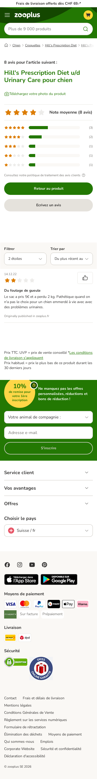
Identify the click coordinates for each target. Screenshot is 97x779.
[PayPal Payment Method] (39, 605)
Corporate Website (19, 748)
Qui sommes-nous (19, 741)
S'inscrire (48, 448)
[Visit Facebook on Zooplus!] (7, 565)
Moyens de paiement (65, 734)
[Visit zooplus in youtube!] (32, 565)
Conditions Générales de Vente (29, 712)
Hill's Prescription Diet (61, 45)
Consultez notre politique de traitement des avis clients (45, 175)
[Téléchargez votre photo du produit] (35, 94)
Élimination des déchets (23, 734)
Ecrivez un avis (48, 205)
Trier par (57, 248)
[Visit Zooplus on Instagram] (20, 565)
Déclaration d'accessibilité (24, 756)
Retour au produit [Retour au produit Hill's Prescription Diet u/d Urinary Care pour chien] (48, 188)
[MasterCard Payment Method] (25, 605)
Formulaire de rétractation (25, 727)
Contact (10, 698)
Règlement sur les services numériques (35, 719)
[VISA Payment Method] (10, 605)
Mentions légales (18, 705)
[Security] (15, 663)
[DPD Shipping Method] (25, 638)
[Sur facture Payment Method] (29, 614)
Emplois (46, 741)
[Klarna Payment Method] (83, 605)
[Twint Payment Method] (54, 605)
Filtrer (9, 248)
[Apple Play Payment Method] (68, 605)
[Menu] (7, 15)
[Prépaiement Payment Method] (52, 614)
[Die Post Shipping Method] (10, 638)
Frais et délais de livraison (43, 698)
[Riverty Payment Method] (10, 615)
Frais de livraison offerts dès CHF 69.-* (48, 3)
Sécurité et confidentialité (61, 748)
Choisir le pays (20, 518)
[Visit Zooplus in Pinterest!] (44, 565)
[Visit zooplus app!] (21, 583)
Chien (16, 45)
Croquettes (32, 45)
